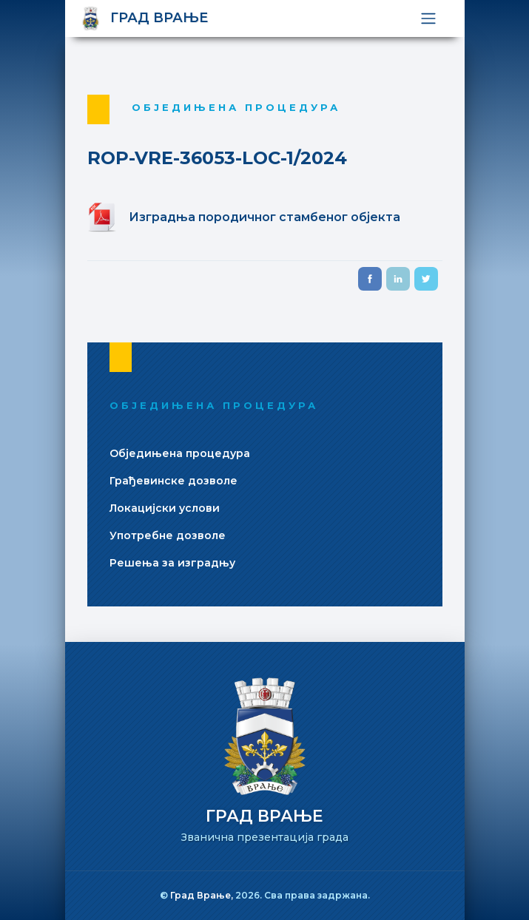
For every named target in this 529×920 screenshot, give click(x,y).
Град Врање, (202, 895)
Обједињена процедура (179, 453)
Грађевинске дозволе (173, 480)
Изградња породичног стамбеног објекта (264, 217)
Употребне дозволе (167, 535)
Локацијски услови (164, 508)
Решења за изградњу (172, 562)
